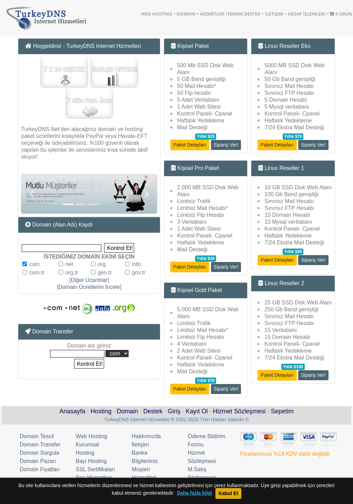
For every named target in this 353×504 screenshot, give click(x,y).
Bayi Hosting (91, 461)
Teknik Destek (243, 14)
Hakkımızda (146, 436)
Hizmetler (212, 14)
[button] (31, 194)
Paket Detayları (189, 145)
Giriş (174, 411)
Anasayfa (72, 411)
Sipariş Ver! (226, 145)
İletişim (274, 14)
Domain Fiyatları (40, 469)
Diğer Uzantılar (89, 280)
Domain (185, 14)
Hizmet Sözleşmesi (239, 411)
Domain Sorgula (39, 453)
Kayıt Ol (197, 411)
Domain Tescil (37, 436)
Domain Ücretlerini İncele (89, 287)
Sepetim (282, 411)
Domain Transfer (40, 444)
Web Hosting (156, 14)
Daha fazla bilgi (194, 493)
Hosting (100, 411)
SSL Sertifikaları (95, 469)
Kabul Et (228, 493)
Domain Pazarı (38, 461)
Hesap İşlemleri (306, 14)
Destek (152, 411)
